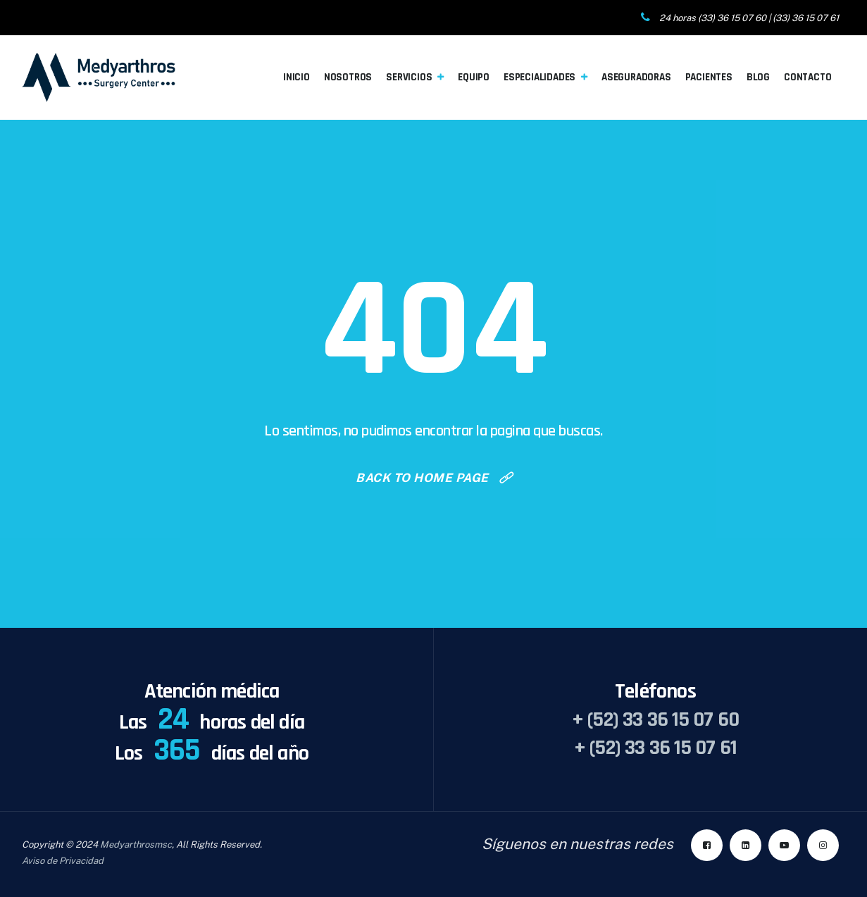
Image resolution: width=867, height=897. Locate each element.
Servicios (409, 77)
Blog (758, 77)
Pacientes (708, 77)
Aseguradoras (636, 77)
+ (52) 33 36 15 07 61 (655, 747)
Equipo (473, 77)
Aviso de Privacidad (63, 860)
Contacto (807, 77)
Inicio (296, 77)
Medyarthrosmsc (136, 844)
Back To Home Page (422, 478)
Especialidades (539, 77)
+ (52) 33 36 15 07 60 (655, 719)
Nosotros (348, 77)
